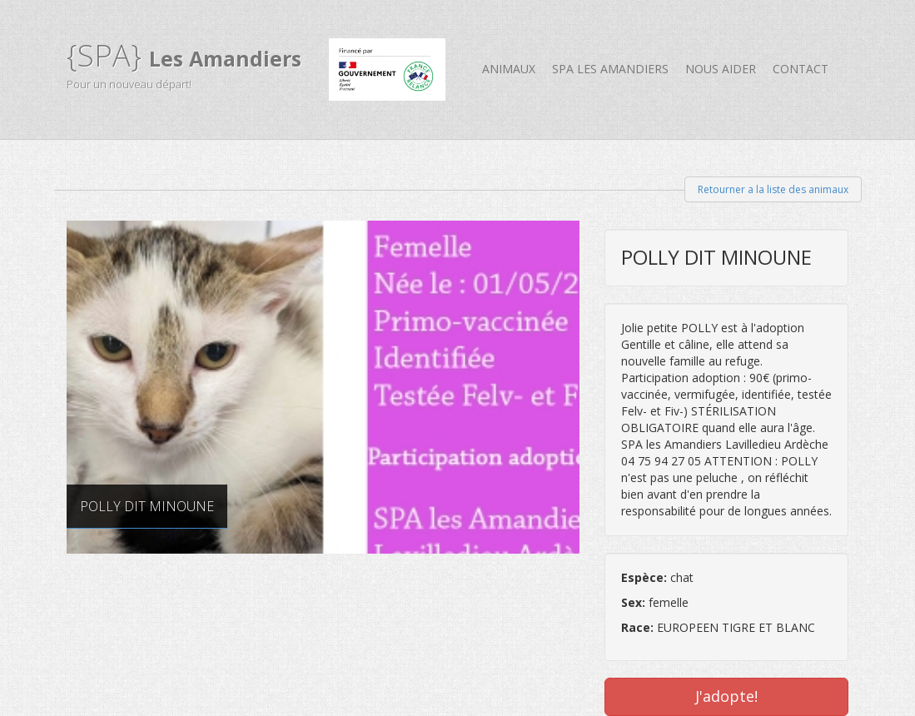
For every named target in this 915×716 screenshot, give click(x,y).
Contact (800, 69)
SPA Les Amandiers (610, 69)
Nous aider (720, 69)
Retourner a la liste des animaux (773, 189)
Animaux (508, 69)
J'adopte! (726, 696)
